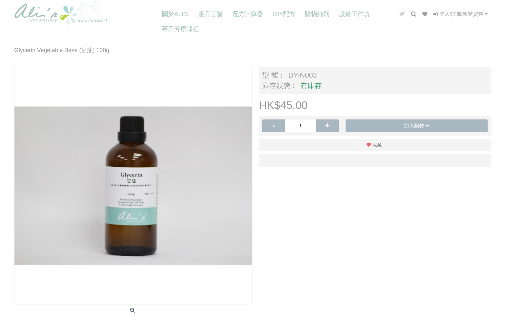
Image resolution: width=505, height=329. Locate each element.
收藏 (377, 144)
